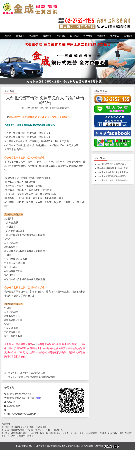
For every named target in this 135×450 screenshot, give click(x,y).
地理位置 (101, 36)
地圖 (38, 397)
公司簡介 (6, 36)
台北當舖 (89, 446)
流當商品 (33, 36)
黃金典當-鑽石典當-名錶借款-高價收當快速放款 (33, 377)
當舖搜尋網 (73, 446)
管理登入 (114, 36)
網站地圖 (99, 446)
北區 (81, 446)
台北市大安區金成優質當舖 (59, 108)
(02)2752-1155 (12, 406)
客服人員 (9, 402)
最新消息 (47, 36)
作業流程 (60, 36)
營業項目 (20, 36)
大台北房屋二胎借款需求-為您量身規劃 (113, 180)
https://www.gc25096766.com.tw (20, 414)
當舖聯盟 (128, 36)
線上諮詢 (74, 36)
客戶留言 (87, 36)
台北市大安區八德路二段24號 (19, 397)
